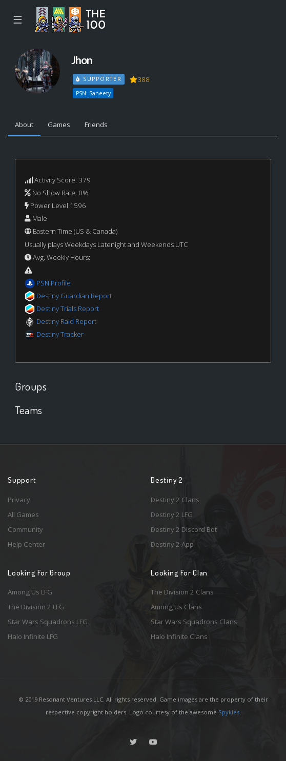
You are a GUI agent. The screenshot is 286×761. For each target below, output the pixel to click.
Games (59, 124)
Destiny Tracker (60, 334)
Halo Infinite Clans (179, 636)
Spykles (228, 712)
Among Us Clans (176, 606)
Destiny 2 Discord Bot (184, 529)
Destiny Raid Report (66, 321)
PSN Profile (53, 282)
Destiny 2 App (172, 544)
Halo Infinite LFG (33, 636)
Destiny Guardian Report (74, 295)
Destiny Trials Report (67, 308)
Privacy (19, 499)
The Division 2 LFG (36, 606)
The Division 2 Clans (182, 592)
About (24, 124)
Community (25, 529)
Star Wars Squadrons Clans (194, 621)
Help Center (26, 544)
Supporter (99, 79)
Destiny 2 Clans (175, 499)
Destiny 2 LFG (172, 514)
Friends (96, 124)
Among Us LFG (30, 592)
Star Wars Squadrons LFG (48, 621)
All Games (23, 514)
